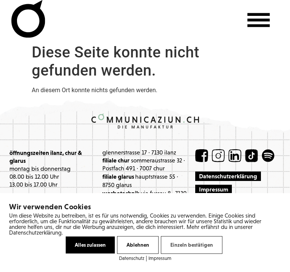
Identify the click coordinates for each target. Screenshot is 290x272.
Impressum (159, 258)
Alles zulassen (90, 245)
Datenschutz (131, 258)
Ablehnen (137, 245)
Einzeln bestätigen (191, 245)
